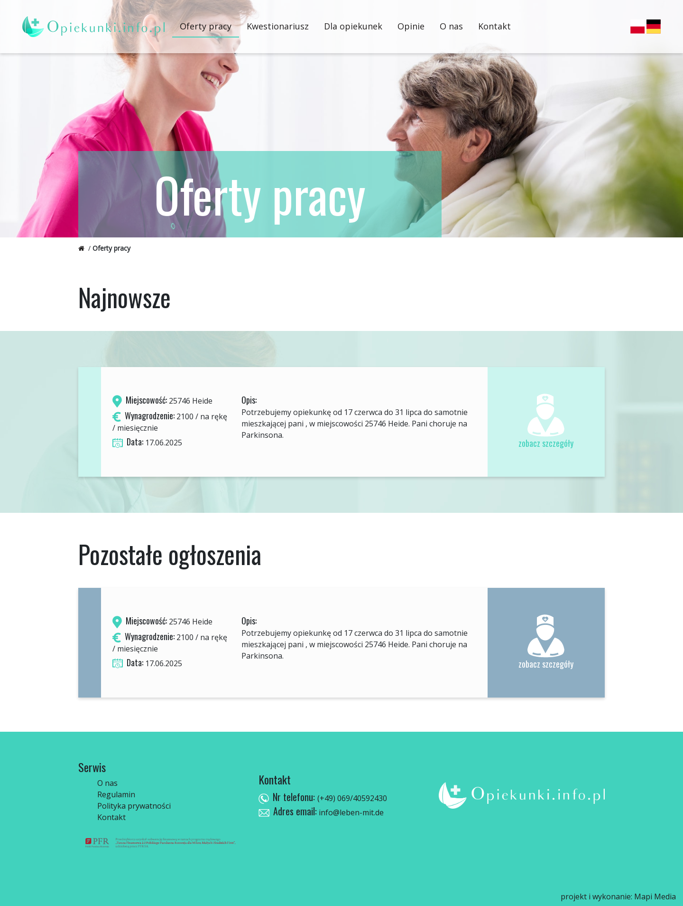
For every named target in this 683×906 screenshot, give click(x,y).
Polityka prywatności (134, 806)
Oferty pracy (205, 26)
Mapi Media (655, 896)
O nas (451, 26)
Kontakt (494, 26)
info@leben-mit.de (350, 812)
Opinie (411, 26)
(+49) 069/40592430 (352, 798)
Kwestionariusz (278, 26)
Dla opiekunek (353, 26)
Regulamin (116, 794)
